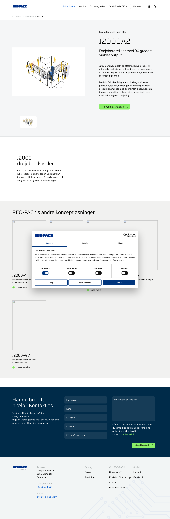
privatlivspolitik (126, 434)
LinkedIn (137, 472)
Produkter (90, 477)
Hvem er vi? (115, 472)
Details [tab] (85, 243)
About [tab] (120, 243)
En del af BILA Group (120, 477)
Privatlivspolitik (117, 487)
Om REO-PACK (117, 6)
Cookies (113, 482)
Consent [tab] (49, 243)
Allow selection (85, 283)
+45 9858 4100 (44, 487)
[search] (155, 6)
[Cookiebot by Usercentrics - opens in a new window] (125, 235)
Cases (88, 472)
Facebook (138, 477)
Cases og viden (97, 6)
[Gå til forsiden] (20, 6)
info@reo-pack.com (47, 496)
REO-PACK (17, 16)
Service (82, 6)
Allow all (119, 283)
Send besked (142, 445)
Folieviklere (69, 6)
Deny (51, 283)
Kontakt (137, 6)
